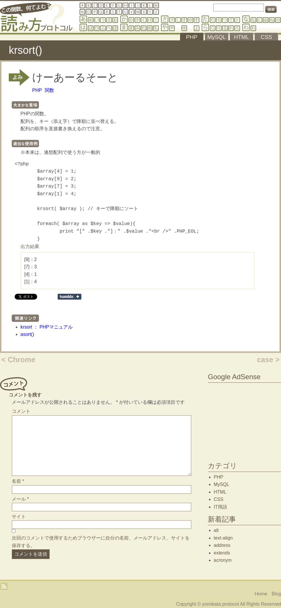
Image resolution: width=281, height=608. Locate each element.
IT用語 (220, 506)
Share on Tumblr (69, 297)
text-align (223, 537)
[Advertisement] (244, 420)
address (222, 545)
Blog (276, 593)
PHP (37, 90)
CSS (218, 499)
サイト (19, 516)
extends (222, 552)
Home (261, 593)
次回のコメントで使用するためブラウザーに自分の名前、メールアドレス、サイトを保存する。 (101, 541)
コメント (21, 411)
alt (216, 530)
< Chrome (18, 359)
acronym (223, 560)
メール (20, 499)
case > (268, 359)
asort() (27, 334)
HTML (220, 492)
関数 (49, 90)
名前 (18, 481)
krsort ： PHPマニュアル (46, 326)
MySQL (221, 484)
